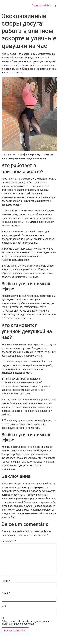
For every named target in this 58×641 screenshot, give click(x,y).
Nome (6, 581)
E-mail (6, 593)
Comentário (9, 541)
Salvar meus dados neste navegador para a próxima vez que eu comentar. (25, 622)
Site (4, 606)
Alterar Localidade (42, 5)
